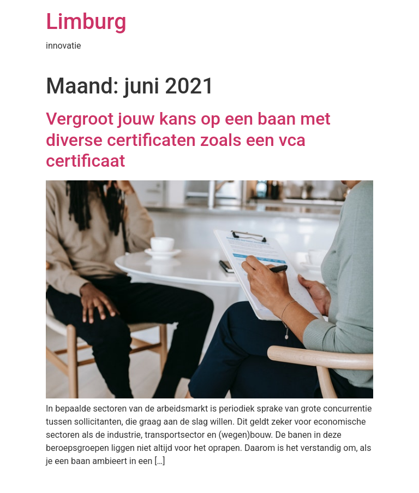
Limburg (86, 21)
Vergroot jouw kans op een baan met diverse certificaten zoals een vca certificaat (188, 139)
